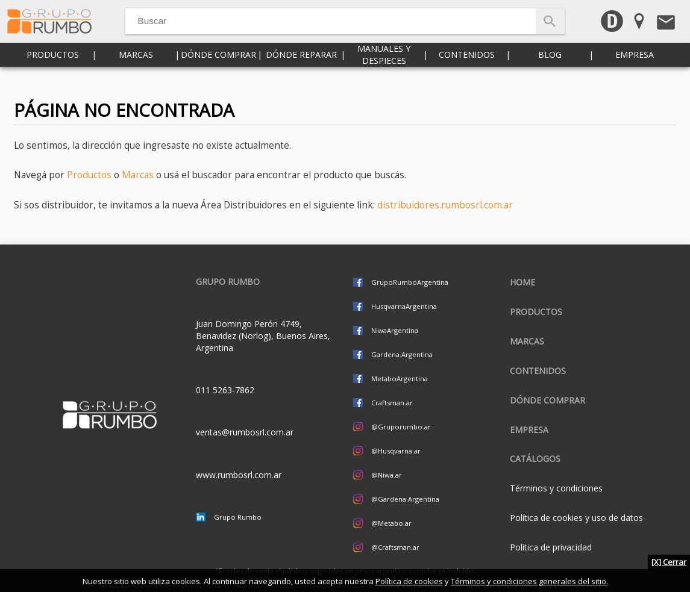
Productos (53, 72)
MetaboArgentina (399, 378)
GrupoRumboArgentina (409, 282)
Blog (550, 72)
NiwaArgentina (394, 330)
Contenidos (467, 72)
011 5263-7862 (225, 390)
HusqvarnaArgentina (404, 306)
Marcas (136, 72)
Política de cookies (409, 581)
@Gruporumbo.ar (401, 426)
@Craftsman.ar (395, 547)
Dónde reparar (301, 72)
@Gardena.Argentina (405, 498)
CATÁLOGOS (535, 458)
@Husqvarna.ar (396, 450)
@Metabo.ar (391, 523)
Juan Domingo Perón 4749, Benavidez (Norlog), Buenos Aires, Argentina (263, 336)
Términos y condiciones (556, 488)
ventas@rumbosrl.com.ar (244, 432)
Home (522, 282)
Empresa (634, 72)
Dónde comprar (218, 72)
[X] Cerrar (668, 561)
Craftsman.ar (392, 402)
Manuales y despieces (383, 72)
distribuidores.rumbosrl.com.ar (445, 205)
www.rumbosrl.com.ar (238, 475)
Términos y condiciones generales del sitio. (529, 581)
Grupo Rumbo (238, 517)
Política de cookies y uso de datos (576, 517)
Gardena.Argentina (402, 354)
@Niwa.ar (386, 474)
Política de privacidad (551, 547)
